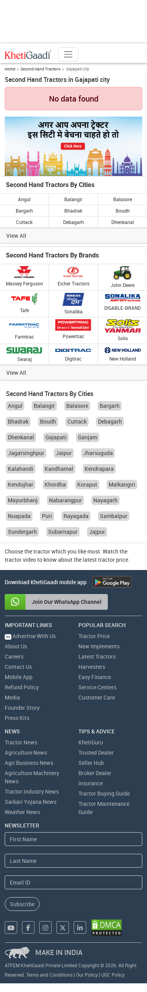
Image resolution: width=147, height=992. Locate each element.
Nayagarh (105, 500)
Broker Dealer (94, 773)
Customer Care (96, 697)
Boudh (123, 210)
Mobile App (19, 677)
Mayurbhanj (23, 500)
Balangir (73, 199)
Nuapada (19, 516)
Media (12, 697)
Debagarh (73, 222)
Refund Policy (22, 687)
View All (16, 235)
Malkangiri (122, 484)
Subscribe (22, 904)
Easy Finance (94, 677)
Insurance (90, 783)
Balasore (122, 199)
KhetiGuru (90, 742)
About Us (16, 646)
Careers (14, 656)
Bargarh (24, 210)
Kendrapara (99, 468)
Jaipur (64, 453)
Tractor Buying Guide (104, 793)
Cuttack (24, 222)
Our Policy (87, 975)
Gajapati (56, 437)
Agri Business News (29, 762)
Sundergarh (22, 531)
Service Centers (97, 687)
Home (10, 69)
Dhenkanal (122, 222)
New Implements (99, 646)
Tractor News (21, 742)
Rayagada (76, 516)
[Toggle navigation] (68, 54)
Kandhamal (59, 468)
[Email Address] (73, 882)
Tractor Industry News (32, 791)
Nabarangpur (65, 500)
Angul (24, 199)
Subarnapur (63, 531)
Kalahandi (20, 468)
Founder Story (22, 707)
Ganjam (87, 437)
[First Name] (73, 839)
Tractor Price (94, 636)
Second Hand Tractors (40, 69)
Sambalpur (113, 516)
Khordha (55, 484)
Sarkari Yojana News (30, 801)
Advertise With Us (30, 636)
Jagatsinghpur (26, 453)
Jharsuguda (98, 453)
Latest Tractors (97, 656)
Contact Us (18, 666)
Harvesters (91, 666)
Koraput (87, 484)
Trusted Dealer (96, 752)
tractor (41, 551)
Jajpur (97, 531)
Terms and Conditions (49, 975)
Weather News (22, 812)
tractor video (20, 559)
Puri (47, 516)
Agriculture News (26, 752)
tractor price (113, 559)
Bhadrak (73, 210)
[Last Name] (73, 861)
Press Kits (17, 718)
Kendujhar (20, 484)
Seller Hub (91, 762)
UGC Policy (113, 975)
